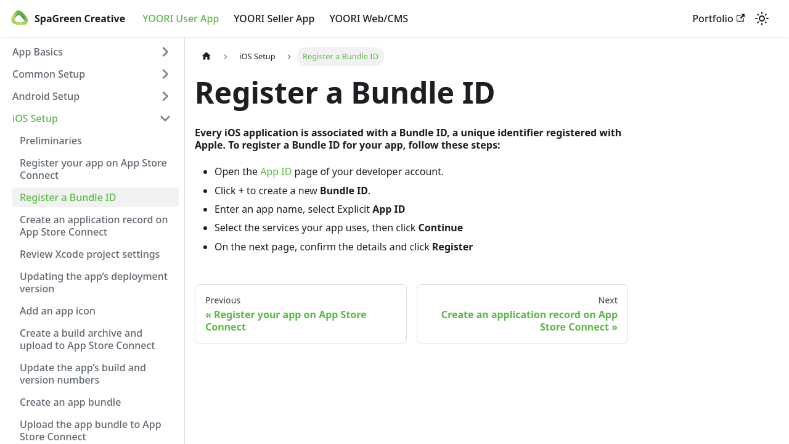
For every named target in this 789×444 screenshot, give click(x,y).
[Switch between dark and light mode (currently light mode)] (762, 18)
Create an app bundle (70, 402)
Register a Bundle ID (68, 197)
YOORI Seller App (274, 18)
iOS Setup (35, 118)
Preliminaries (51, 140)
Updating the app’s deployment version (94, 282)
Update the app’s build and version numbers (83, 374)
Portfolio (718, 18)
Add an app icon (58, 311)
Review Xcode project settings (90, 254)
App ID (276, 171)
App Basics (37, 52)
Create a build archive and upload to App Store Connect (87, 339)
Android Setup (46, 96)
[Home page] (206, 56)
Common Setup (48, 74)
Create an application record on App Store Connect (94, 226)
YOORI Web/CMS (368, 18)
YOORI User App (180, 18)
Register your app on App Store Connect (93, 169)
